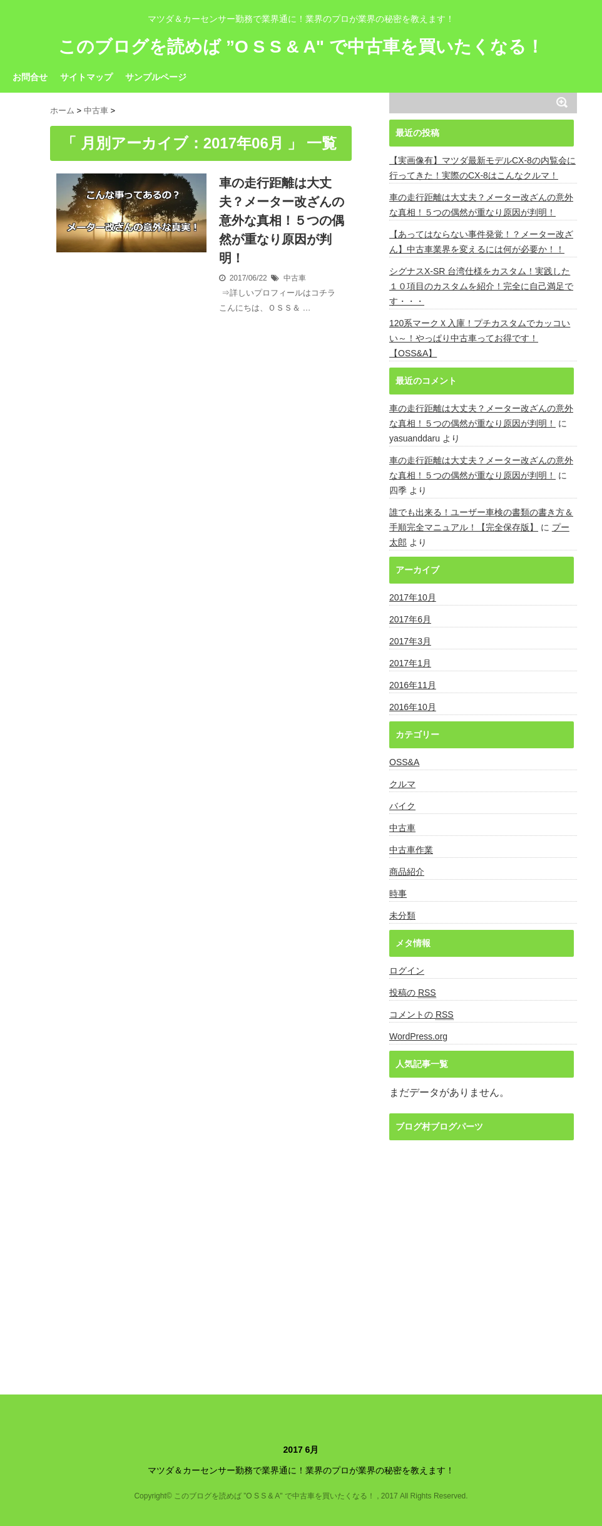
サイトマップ (86, 77)
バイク (402, 806)
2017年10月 (412, 597)
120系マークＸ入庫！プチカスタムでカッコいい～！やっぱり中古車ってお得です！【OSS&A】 (479, 338)
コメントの (421, 1014)
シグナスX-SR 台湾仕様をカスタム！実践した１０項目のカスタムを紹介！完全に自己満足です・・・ (481, 286)
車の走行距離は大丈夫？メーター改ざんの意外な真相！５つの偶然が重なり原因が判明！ (281, 220)
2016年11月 (412, 685)
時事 (398, 894)
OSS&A (404, 762)
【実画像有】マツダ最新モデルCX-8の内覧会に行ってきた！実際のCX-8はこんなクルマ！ (482, 167)
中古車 (294, 278)
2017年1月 (410, 663)
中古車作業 (411, 850)
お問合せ (30, 77)
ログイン (406, 971)
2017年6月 (410, 619)
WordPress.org (418, 1036)
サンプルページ (155, 77)
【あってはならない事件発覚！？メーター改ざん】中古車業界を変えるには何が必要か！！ (481, 241)
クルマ (402, 784)
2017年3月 (410, 641)
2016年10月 (412, 707)
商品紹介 (406, 872)
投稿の (412, 992)
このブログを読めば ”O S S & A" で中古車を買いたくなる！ (300, 47)
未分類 (402, 915)
